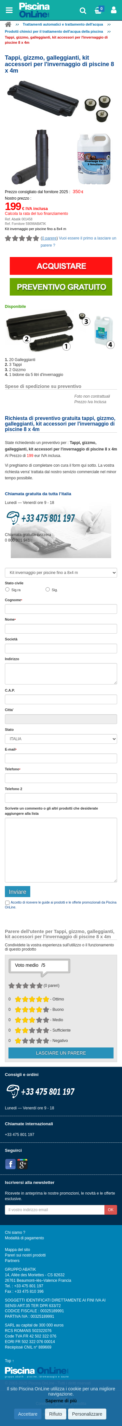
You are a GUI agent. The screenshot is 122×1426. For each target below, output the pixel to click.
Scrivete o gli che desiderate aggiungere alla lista (51, 810)
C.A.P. (10, 690)
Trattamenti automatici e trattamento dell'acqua (63, 24)
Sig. (55, 590)
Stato (9, 729)
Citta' (9, 710)
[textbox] (61, 699)
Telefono (12, 769)
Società (11, 639)
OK (111, 1210)
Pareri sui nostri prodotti (25, 1255)
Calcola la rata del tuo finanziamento (36, 213)
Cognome (13, 600)
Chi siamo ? (15, 1232)
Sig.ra (15, 590)
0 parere (49, 238)
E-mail (11, 749)
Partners (12, 1260)
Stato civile (14, 583)
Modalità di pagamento (24, 1238)
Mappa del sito (17, 1249)
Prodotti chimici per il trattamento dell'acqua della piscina (54, 31)
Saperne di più (60, 1401)
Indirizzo (12, 659)
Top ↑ (9, 1361)
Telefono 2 (13, 789)
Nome (10, 619)
